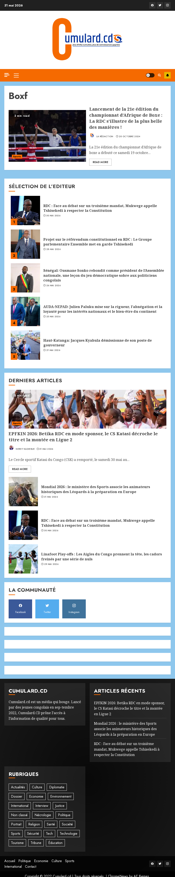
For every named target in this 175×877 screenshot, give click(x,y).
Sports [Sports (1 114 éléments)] (15, 833)
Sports (17, 156)
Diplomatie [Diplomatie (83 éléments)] (56, 787)
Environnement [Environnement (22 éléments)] (60, 796)
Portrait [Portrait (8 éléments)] (16, 824)
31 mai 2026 (46, 449)
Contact (30, 866)
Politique (24, 860)
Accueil (9, 860)
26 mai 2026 (53, 285)
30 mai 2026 (53, 215)
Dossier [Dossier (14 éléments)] (16, 796)
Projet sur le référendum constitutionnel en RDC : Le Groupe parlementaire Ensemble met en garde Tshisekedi (97, 242)
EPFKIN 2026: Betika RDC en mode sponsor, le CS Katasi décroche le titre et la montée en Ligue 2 (129, 708)
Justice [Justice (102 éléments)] (59, 805)
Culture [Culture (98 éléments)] (37, 787)
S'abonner (167, 75)
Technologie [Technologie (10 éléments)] (68, 833)
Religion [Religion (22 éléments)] (34, 824)
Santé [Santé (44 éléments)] (51, 824)
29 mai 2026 (51, 564)
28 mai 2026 (53, 249)
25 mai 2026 (53, 316)
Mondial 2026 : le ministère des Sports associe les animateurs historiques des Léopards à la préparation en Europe (95, 489)
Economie (41, 860)
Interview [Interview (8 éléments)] (41, 805)
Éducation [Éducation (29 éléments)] (55, 842)
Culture (57, 860)
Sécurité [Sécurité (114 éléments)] (33, 833)
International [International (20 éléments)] (19, 805)
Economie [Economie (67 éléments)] (36, 796)
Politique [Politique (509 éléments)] (64, 815)
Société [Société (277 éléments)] (67, 824)
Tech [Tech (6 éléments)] (49, 833)
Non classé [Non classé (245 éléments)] (19, 815)
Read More (100, 162)
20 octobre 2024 (129, 136)
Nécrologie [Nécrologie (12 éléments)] (42, 815)
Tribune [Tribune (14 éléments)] (36, 842)
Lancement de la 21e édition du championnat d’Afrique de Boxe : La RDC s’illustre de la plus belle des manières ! (125, 118)
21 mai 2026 (53, 350)
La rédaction (101, 135)
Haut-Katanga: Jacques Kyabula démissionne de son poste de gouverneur (97, 342)
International (13, 866)
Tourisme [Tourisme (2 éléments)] (17, 842)
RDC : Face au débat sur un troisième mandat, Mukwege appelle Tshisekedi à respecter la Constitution (100, 208)
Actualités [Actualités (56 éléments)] (18, 787)
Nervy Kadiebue (22, 448)
